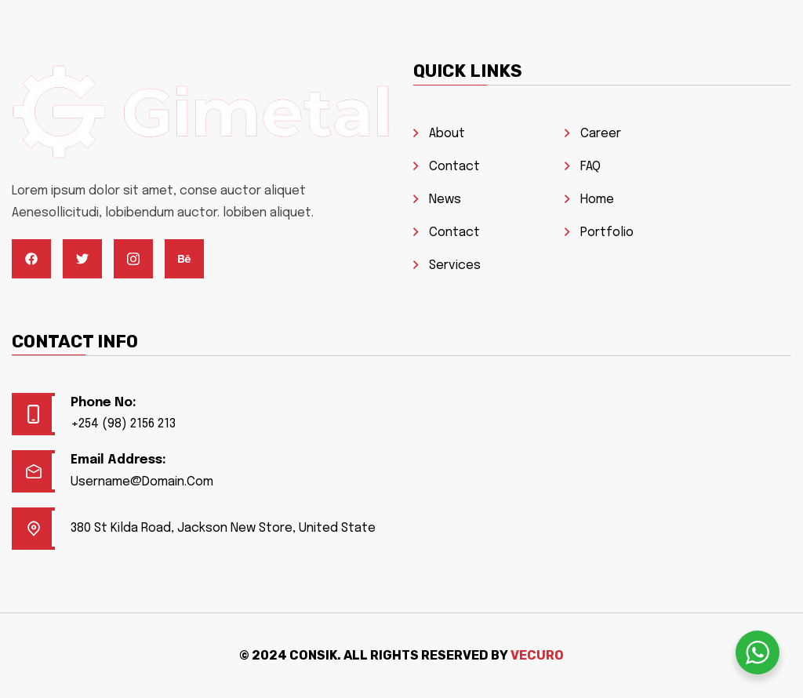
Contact (454, 166)
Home (597, 199)
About (447, 133)
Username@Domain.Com (142, 482)
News (445, 199)
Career (600, 133)
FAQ (590, 166)
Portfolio (607, 232)
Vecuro (537, 655)
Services (455, 265)
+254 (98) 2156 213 (123, 424)
